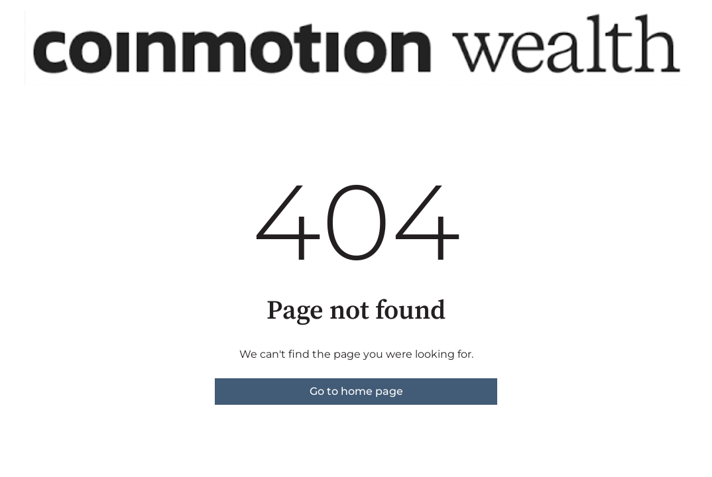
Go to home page (356, 391)
